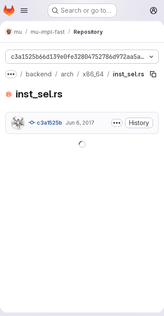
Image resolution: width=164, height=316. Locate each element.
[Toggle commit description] (116, 123)
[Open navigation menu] (24, 11)
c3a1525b (45, 122)
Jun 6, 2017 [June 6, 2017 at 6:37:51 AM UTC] (80, 122)
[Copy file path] (153, 74)
